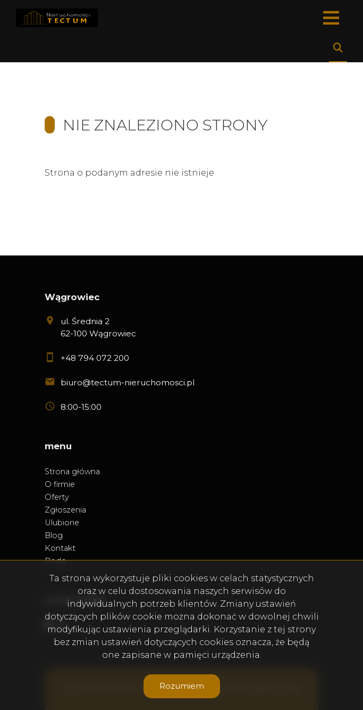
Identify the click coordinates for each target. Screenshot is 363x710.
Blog (54, 535)
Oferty (57, 497)
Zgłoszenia (65, 510)
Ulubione (62, 522)
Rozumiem (181, 686)
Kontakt (60, 548)
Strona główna (72, 471)
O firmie (60, 484)
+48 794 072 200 (95, 358)
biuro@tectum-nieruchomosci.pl (128, 382)
